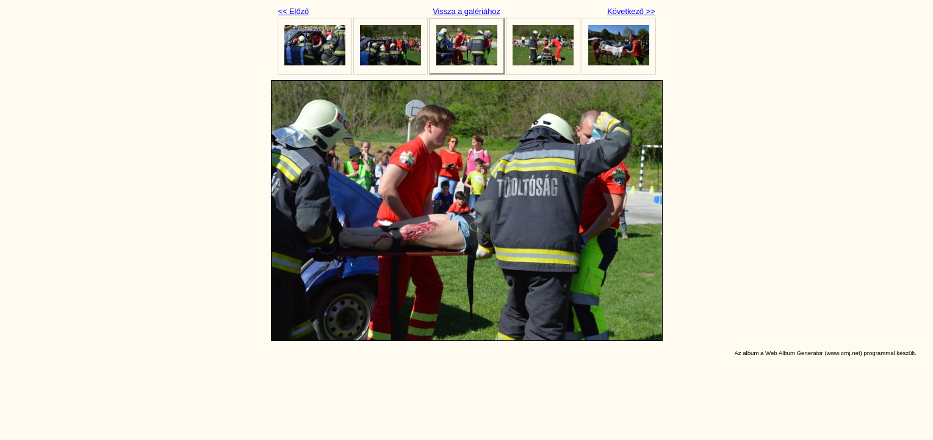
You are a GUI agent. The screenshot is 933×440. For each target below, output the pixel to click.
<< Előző (293, 11)
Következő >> (631, 11)
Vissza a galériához (466, 11)
